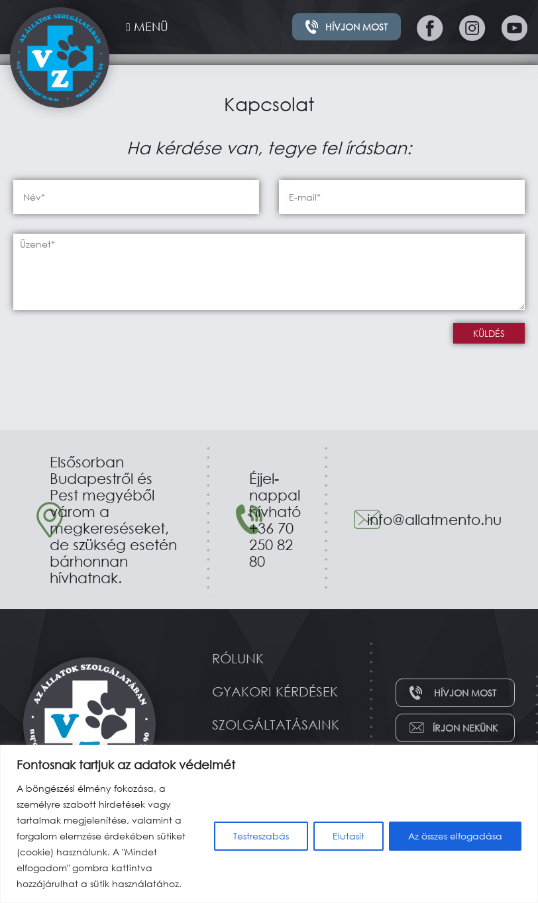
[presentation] (114, 349)
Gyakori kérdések (275, 691)
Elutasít (348, 836)
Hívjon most (356, 27)
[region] (269, 824)
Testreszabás (261, 836)
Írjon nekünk (465, 728)
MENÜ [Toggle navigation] (147, 26)
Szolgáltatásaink (275, 724)
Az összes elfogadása (455, 836)
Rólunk (238, 658)
